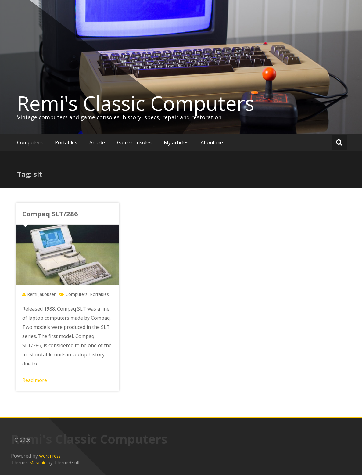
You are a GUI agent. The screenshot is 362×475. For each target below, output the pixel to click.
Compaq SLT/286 (50, 213)
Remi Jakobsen (41, 294)
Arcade (97, 142)
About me (212, 142)
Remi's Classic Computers (135, 103)
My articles (176, 142)
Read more (34, 380)
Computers (30, 142)
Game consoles (134, 142)
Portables (66, 142)
